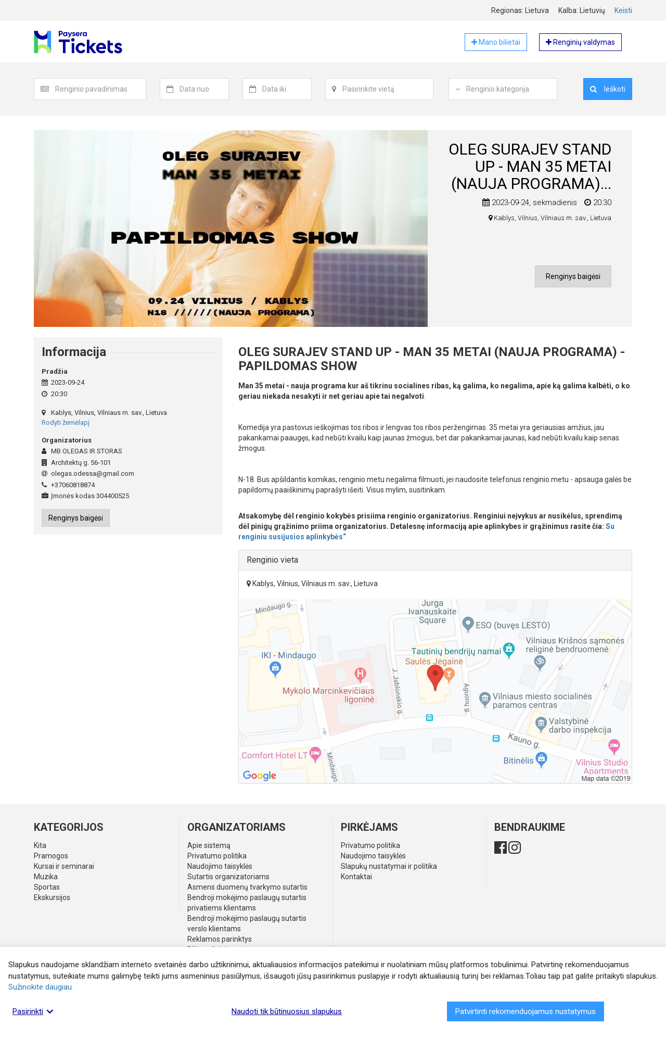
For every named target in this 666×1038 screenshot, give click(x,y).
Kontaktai (356, 876)
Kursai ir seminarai (64, 866)
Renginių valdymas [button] (580, 42)
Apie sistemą (208, 845)
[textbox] (100, 89)
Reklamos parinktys (219, 939)
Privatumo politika (217, 856)
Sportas (47, 887)
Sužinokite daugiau (40, 987)
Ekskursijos (52, 897)
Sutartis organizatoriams (228, 876)
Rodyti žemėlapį (65, 422)
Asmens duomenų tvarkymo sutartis (247, 887)
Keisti (623, 10)
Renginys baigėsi (573, 276)
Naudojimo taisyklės (219, 866)
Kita (40, 845)
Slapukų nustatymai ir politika (389, 866)
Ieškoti (607, 89)
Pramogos (51, 856)
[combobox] (100, 89)
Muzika (46, 876)
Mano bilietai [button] (495, 42)
